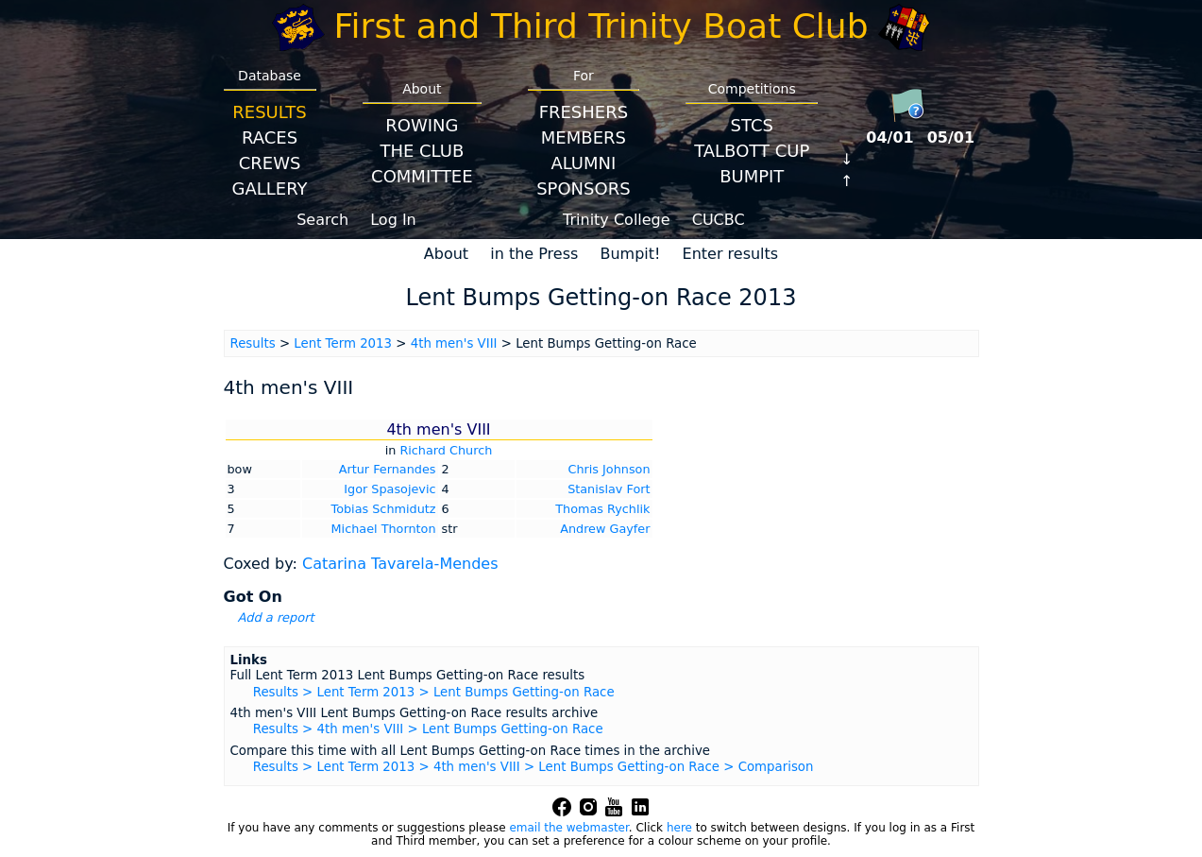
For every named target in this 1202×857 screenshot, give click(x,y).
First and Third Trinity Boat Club (601, 26)
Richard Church (445, 450)
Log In (393, 220)
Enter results (731, 254)
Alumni (583, 163)
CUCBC (718, 220)
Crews (270, 163)
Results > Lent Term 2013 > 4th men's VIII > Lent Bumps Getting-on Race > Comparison (533, 767)
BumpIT (752, 176)
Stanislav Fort (608, 489)
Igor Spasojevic (389, 489)
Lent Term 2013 (343, 343)
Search (322, 220)
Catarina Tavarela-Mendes (400, 564)
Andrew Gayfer (605, 529)
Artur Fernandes (387, 469)
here (679, 827)
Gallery (270, 188)
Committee (422, 176)
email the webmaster (568, 827)
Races (269, 137)
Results (269, 112)
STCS (752, 125)
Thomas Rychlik (602, 509)
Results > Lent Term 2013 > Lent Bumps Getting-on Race (434, 692)
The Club (422, 151)
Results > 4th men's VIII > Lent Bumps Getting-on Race (428, 729)
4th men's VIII (454, 343)
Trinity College (616, 220)
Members (583, 137)
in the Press (534, 254)
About (446, 254)
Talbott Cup (751, 151)
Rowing (421, 125)
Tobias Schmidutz (383, 509)
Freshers (584, 112)
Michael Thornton (383, 529)
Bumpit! (630, 254)
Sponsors (583, 188)
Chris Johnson (608, 469)
